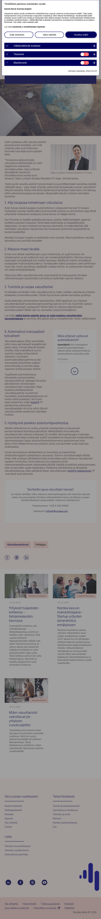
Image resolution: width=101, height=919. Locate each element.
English (28, 9)
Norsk (13, 9)
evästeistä (16, 27)
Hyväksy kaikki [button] (81, 34)
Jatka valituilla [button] (49, 34)
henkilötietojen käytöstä (34, 27)
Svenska (20, 9)
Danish (7, 9)
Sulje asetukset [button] (17, 34)
